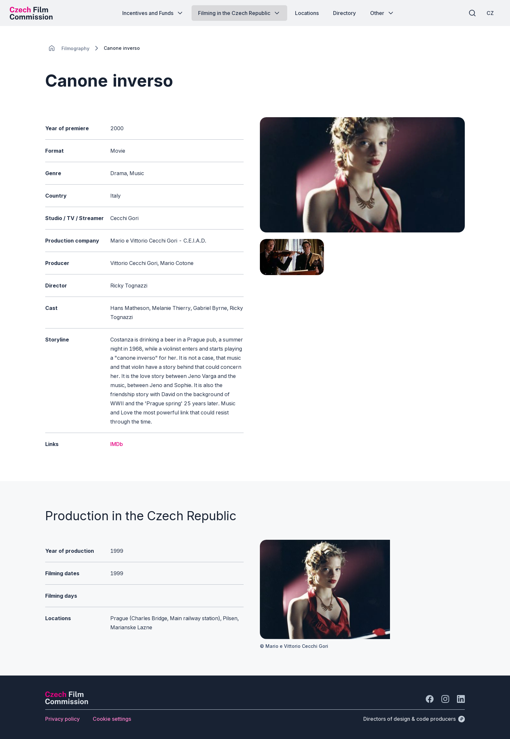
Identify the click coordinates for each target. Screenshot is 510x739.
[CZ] (490, 13)
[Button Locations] (307, 13)
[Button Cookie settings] (112, 719)
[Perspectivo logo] (66, 702)
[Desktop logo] (31, 13)
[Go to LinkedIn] (461, 699)
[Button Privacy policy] (62, 719)
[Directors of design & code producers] (414, 719)
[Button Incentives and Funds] (153, 13)
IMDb (116, 444)
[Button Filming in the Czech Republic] (239, 13)
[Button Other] (382, 13)
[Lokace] (75, 48)
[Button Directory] (344, 13)
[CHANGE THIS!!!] (51, 48)
